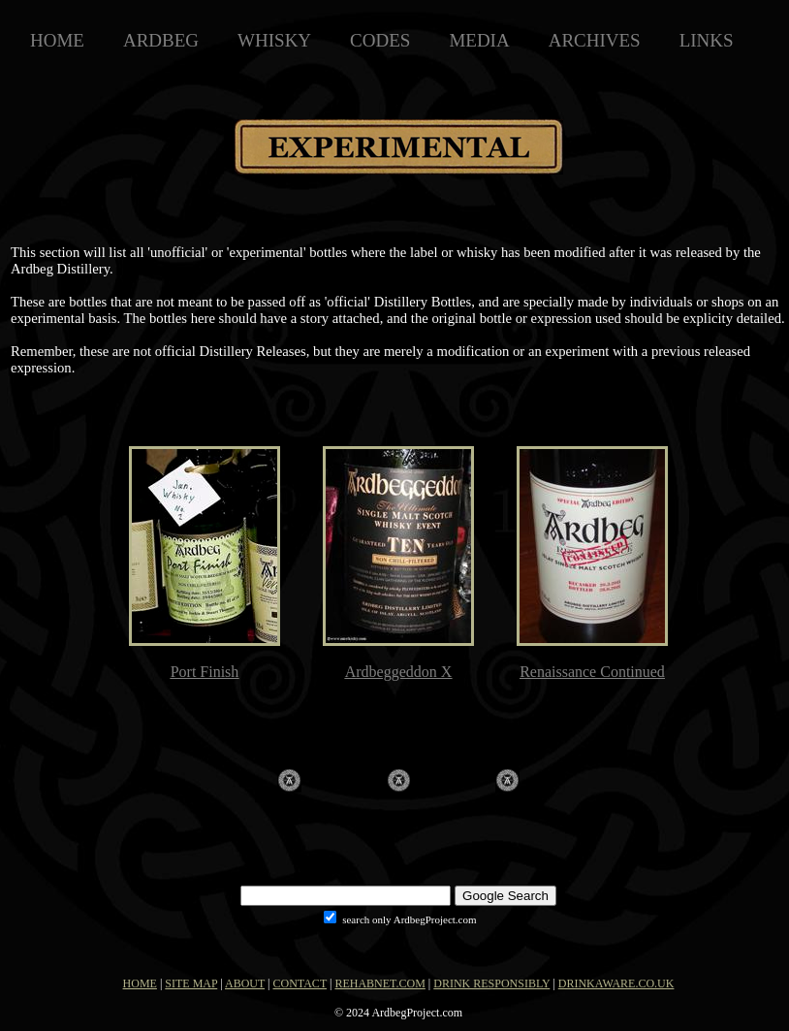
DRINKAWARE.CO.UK (616, 983)
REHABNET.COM (379, 983)
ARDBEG (161, 40)
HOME (57, 40)
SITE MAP (191, 983)
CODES (380, 40)
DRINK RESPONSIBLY (491, 983)
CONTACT (300, 983)
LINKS (706, 40)
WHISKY (274, 40)
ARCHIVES (595, 40)
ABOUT (245, 983)
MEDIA (479, 40)
